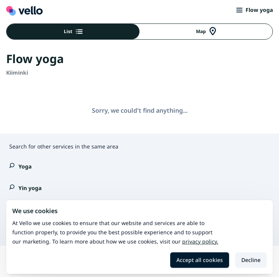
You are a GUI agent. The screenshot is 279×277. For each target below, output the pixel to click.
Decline (251, 260)
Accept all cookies (199, 260)
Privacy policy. (200, 241)
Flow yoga (254, 9)
